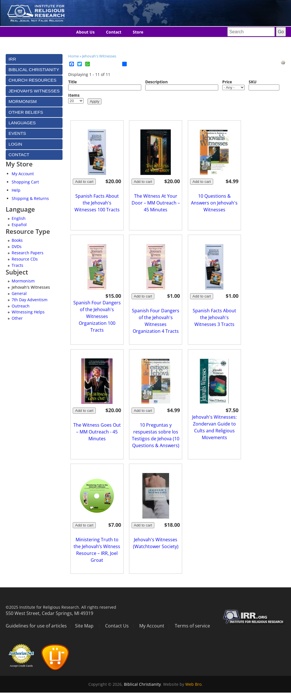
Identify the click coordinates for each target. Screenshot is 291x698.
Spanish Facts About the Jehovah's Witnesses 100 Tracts (97, 203)
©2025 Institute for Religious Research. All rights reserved (61, 607)
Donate (135, 42)
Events (17, 133)
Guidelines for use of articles (36, 626)
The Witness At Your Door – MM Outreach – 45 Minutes (156, 203)
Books (17, 240)
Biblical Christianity (142, 684)
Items (74, 95)
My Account (23, 173)
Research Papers (27, 252)
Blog (80, 42)
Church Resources (32, 80)
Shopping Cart (25, 182)
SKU (253, 81)
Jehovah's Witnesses (99, 56)
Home (73, 56)
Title (72, 81)
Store (138, 32)
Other (17, 318)
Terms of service (192, 626)
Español (19, 224)
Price (227, 81)
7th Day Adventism (29, 299)
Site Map (84, 626)
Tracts (17, 265)
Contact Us (117, 626)
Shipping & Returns (30, 198)
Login (15, 144)
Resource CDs (25, 259)
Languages (106, 42)
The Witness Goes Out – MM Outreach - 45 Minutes (97, 432)
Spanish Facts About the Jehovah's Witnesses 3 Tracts (214, 317)
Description (156, 81)
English (19, 218)
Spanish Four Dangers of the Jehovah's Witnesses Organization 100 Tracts (97, 316)
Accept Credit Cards (21, 665)
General (19, 293)
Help (16, 190)
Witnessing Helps (28, 312)
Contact (113, 32)
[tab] (34, 59)
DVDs (17, 246)
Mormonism (23, 281)
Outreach (21, 306)
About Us (85, 32)
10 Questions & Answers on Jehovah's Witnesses (214, 203)
